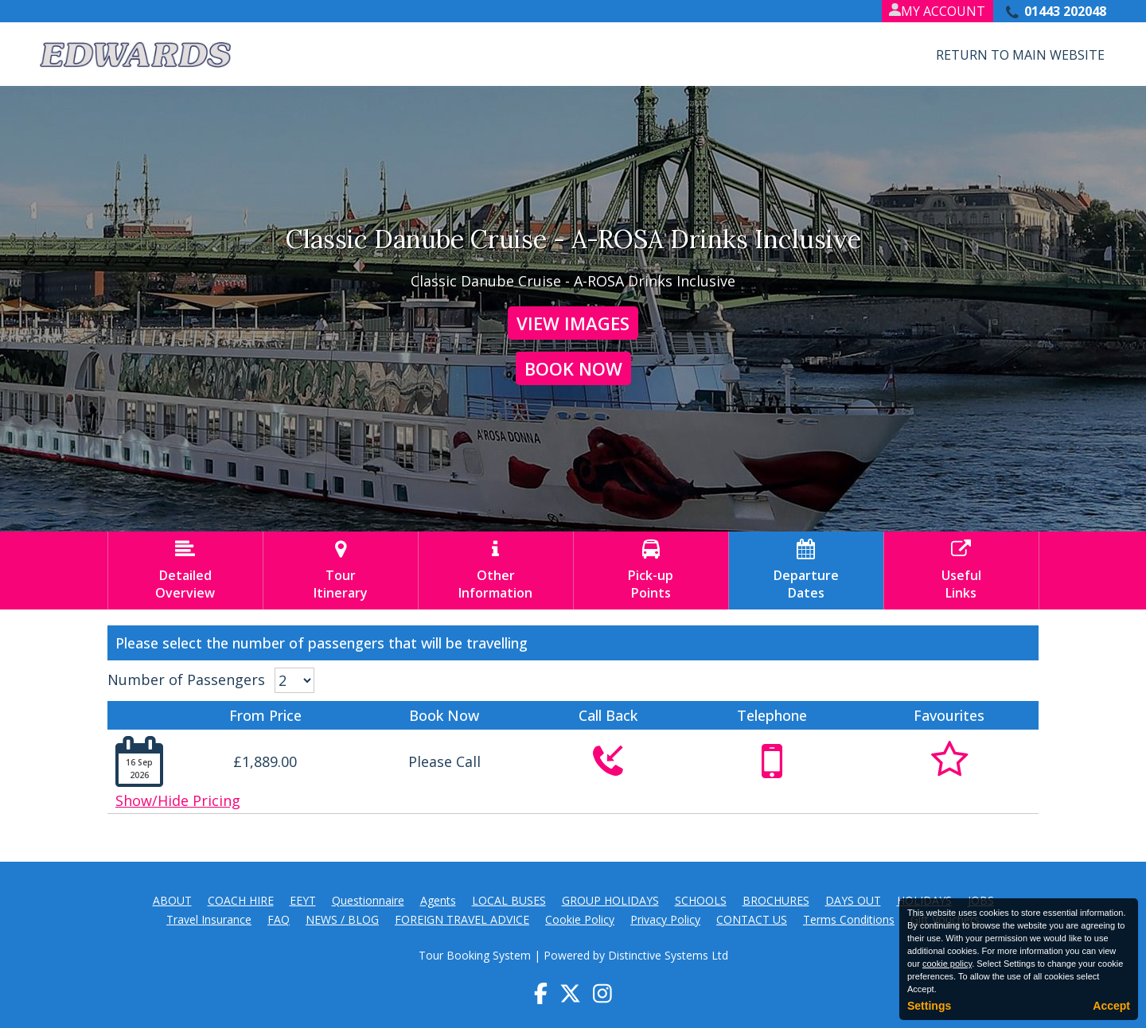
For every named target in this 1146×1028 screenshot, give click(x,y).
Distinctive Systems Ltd (668, 955)
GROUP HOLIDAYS (610, 900)
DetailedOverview (185, 570)
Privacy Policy (665, 919)
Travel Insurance (208, 919)
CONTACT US (751, 919)
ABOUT (172, 900)
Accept (1111, 1005)
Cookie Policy (579, 919)
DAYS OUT (853, 900)
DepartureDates (806, 570)
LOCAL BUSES (509, 900)
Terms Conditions (849, 919)
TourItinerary (340, 570)
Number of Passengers (186, 679)
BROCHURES (776, 900)
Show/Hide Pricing (177, 800)
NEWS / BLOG (342, 919)
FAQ (278, 919)
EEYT (303, 900)
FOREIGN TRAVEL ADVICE (462, 919)
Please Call (444, 761)
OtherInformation (496, 570)
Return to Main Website (1020, 55)
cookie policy (947, 963)
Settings (929, 1005)
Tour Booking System (475, 955)
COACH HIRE (241, 900)
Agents (438, 900)
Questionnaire (368, 900)
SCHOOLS (701, 900)
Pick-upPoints (651, 570)
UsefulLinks (961, 570)
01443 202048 (1065, 11)
